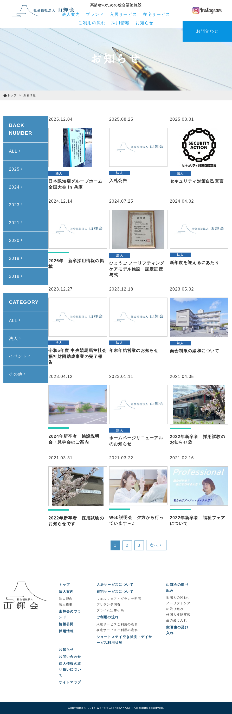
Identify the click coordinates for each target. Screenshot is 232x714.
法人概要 (66, 604)
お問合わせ (207, 31)
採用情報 (120, 23)
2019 (16, 258)
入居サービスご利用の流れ (117, 624)
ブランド (95, 14)
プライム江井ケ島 (110, 610)
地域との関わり (178, 597)
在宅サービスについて (115, 592)
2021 (16, 222)
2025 (16, 169)
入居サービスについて (115, 585)
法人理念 (66, 599)
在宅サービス (156, 14)
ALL (15, 151)
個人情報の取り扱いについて (70, 669)
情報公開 (66, 624)
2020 (16, 240)
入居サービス (123, 14)
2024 (16, 187)
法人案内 (71, 14)
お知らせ (145, 23)
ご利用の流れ (92, 23)
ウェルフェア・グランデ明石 (118, 599)
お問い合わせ (70, 657)
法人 (15, 338)
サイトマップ (70, 682)
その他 (18, 374)
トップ (64, 585)
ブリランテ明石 (108, 604)
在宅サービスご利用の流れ (117, 630)
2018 (16, 276)
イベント (20, 356)
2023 (16, 204)
